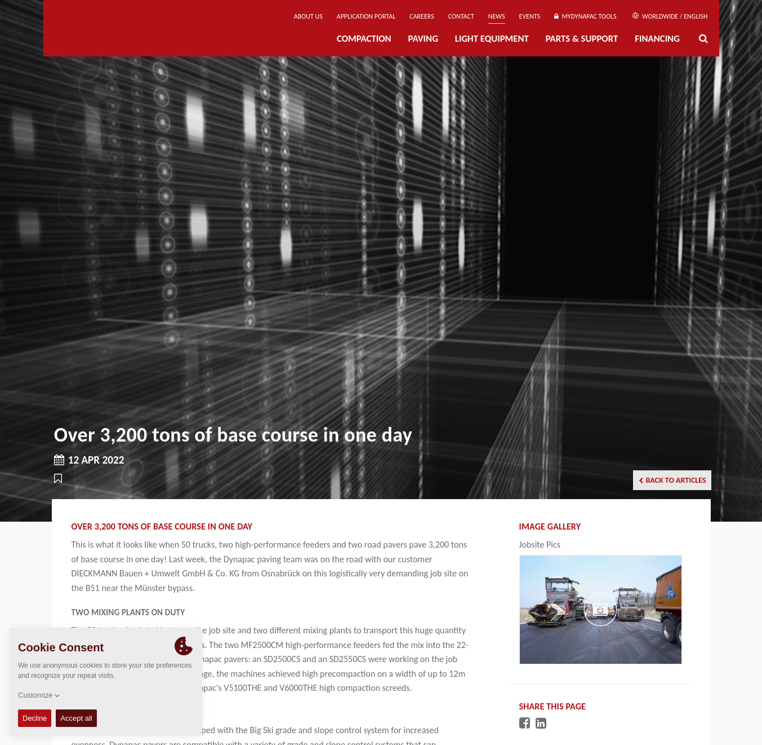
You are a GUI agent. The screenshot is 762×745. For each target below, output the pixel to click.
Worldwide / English (669, 16)
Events (530, 16)
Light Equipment (492, 39)
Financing (657, 39)
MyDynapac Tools (585, 16)
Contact (461, 16)
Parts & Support (582, 39)
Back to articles (672, 480)
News (496, 16)
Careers (421, 16)
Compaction (364, 39)
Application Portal (366, 16)
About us (308, 16)
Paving (423, 39)
